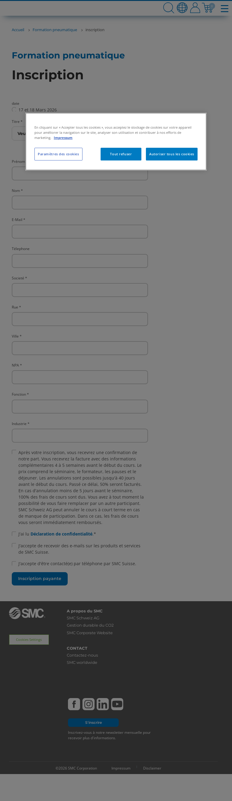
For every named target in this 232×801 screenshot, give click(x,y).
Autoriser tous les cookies (171, 154)
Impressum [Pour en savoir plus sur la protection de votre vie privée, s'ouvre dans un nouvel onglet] (63, 137)
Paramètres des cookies (58, 154)
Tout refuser (121, 154)
